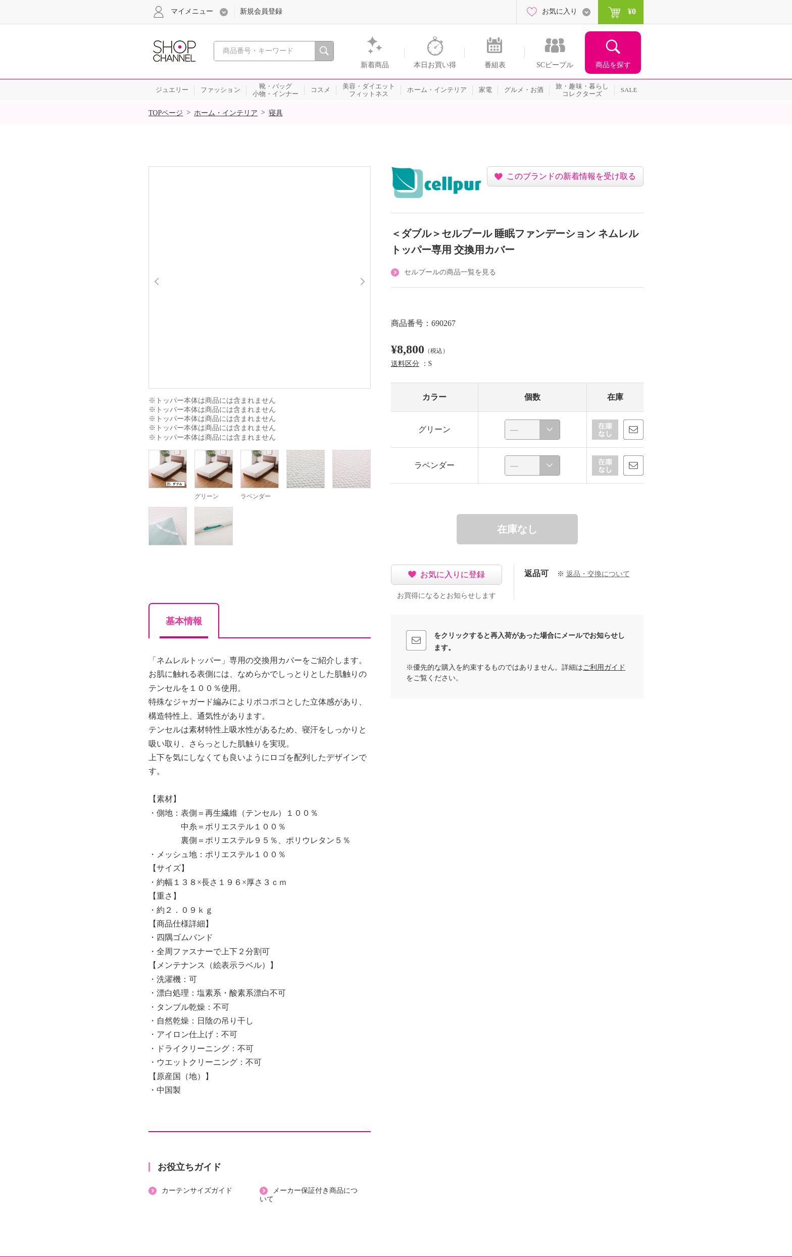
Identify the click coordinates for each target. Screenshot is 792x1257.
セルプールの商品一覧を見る (450, 272)
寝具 (276, 113)
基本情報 (184, 621)
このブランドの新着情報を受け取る (571, 176)
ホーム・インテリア (226, 113)
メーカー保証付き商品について (309, 1195)
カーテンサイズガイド (197, 1190)
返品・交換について (598, 574)
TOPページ (165, 113)
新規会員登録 (261, 11)
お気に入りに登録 (452, 574)
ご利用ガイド (604, 667)
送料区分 (405, 363)
